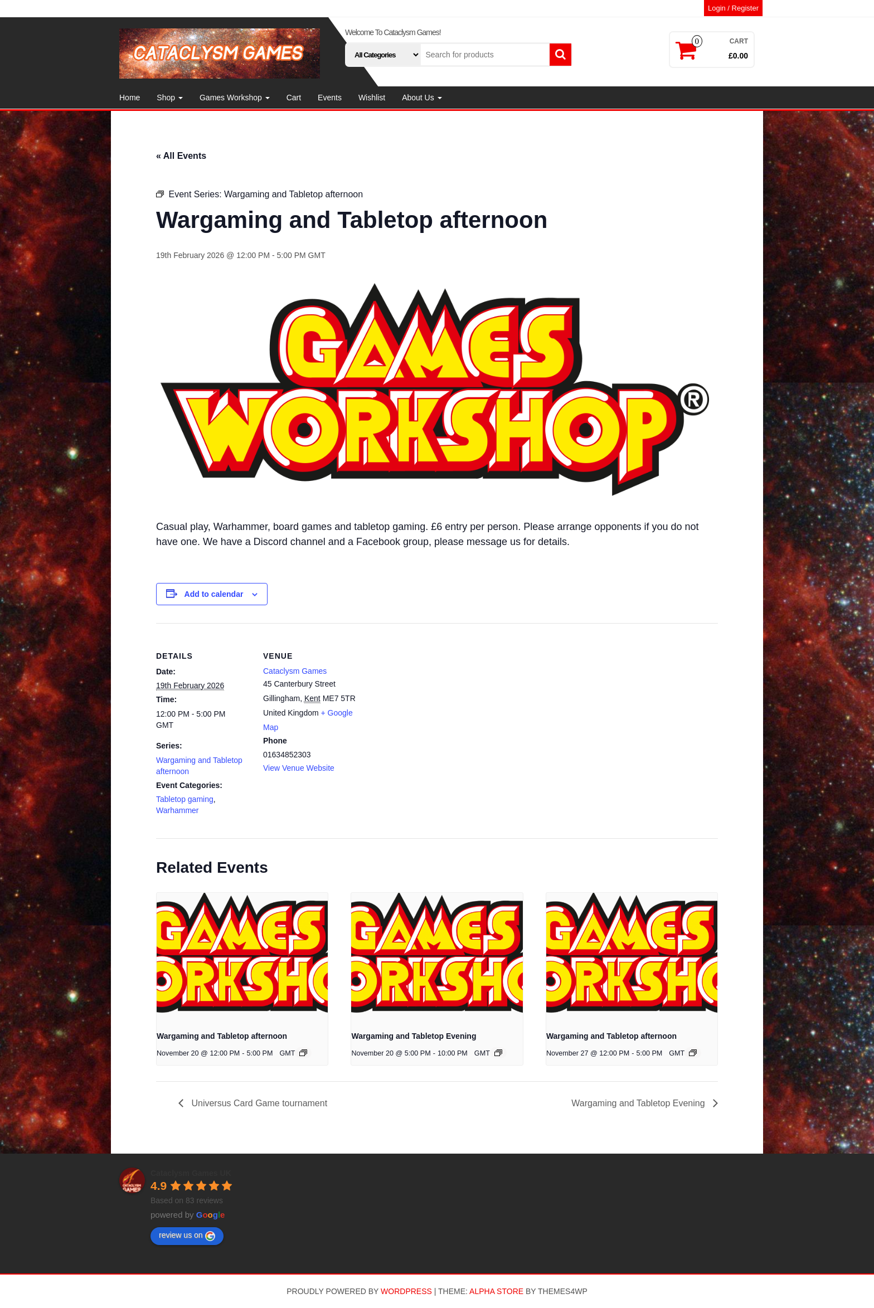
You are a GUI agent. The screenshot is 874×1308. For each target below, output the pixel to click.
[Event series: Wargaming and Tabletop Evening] (498, 1052)
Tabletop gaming (184, 799)
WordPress (406, 1291)
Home (129, 97)
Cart (294, 97)
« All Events (181, 156)
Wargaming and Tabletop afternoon (222, 1036)
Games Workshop (235, 97)
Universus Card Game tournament (258, 1103)
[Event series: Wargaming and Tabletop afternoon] (303, 1052)
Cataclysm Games (295, 671)
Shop (170, 97)
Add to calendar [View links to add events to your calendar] (214, 594)
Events (330, 97)
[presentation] (242, 957)
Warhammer (177, 810)
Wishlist (371, 97)
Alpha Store (496, 1291)
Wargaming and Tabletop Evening (413, 1036)
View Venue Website (298, 768)
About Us (421, 97)
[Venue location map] (429, 700)
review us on (187, 1236)
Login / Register (733, 8)
